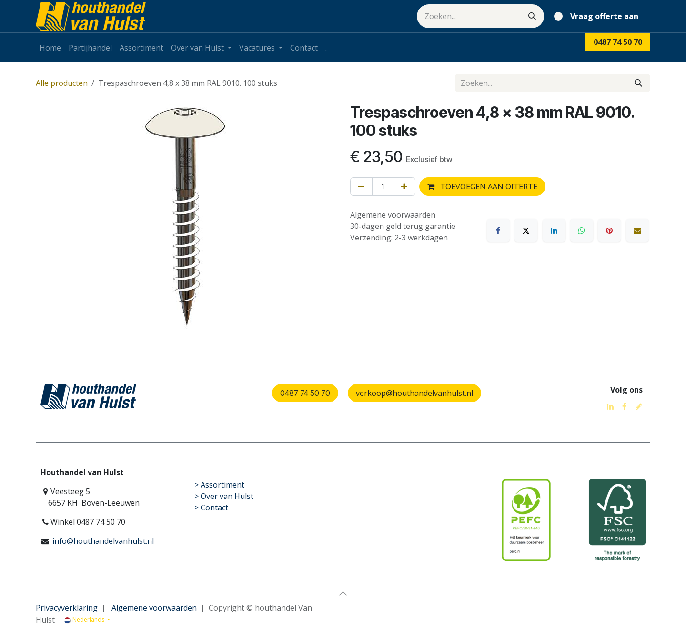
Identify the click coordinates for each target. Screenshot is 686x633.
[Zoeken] (532, 16)
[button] (343, 593)
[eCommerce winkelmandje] (598, 16)
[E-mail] (637, 230)
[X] (525, 230)
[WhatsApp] (581, 230)
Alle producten (62, 83)
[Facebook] (498, 230)
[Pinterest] (609, 230)
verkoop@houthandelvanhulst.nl (414, 393)
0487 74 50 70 (305, 393)
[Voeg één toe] (404, 186)
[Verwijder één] (361, 186)
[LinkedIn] (554, 230)
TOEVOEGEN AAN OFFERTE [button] (482, 186)
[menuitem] (50, 47)
